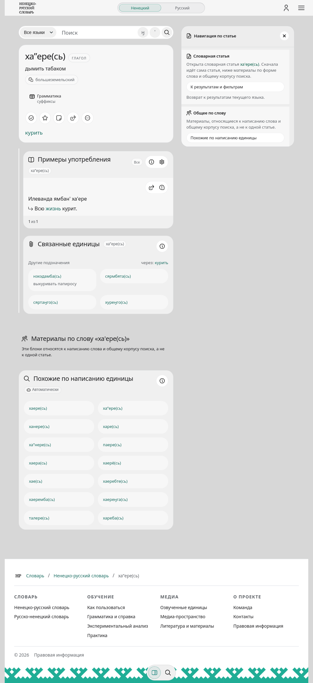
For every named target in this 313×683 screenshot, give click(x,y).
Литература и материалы (187, 626)
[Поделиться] (73, 118)
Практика (97, 635)
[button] (151, 187)
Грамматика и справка (111, 616)
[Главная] (18, 576)
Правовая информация (258, 626)
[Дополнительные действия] (88, 118)
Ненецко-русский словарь (81, 576)
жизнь (53, 208)
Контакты (243, 616)
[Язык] (38, 32)
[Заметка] (59, 118)
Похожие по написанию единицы (224, 138)
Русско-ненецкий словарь (41, 616)
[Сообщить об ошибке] (162, 187)
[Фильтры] (154, 672)
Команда (242, 607)
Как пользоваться (106, 607)
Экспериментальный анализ (117, 626)
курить (34, 132)
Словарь (35, 576)
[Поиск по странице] (168, 672)
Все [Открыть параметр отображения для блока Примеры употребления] (137, 162)
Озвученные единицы (183, 607)
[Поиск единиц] (97, 32)
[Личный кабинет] (286, 8)
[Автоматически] (42, 389)
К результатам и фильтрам (217, 87)
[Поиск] (167, 32)
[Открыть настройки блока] (162, 162)
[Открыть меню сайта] (301, 8)
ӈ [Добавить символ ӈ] (143, 32)
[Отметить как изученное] (31, 118)
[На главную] (28, 8)
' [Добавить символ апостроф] (155, 32)
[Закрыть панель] (284, 36)
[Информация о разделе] (151, 162)
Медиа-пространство (182, 616)
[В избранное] (45, 118)
